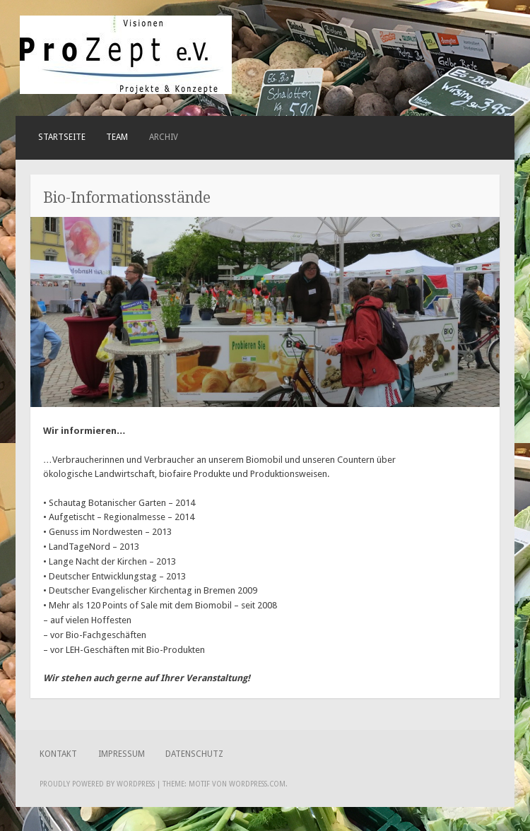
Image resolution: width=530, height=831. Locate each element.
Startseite (62, 137)
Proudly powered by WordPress (97, 784)
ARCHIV (163, 137)
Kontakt (58, 754)
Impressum (121, 754)
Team (117, 137)
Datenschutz (194, 754)
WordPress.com (257, 784)
